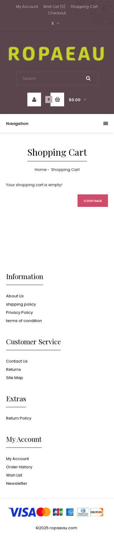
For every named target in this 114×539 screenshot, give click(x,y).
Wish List (14, 475)
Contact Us (17, 361)
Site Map (14, 378)
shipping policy (21, 304)
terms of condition (24, 321)
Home (41, 169)
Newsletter (16, 483)
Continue (93, 200)
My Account (27, 6)
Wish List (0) (54, 6)
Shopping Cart (84, 6)
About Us (15, 296)
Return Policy (18, 418)
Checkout (57, 13)
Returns (13, 369)
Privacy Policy (19, 312)
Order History (19, 467)
